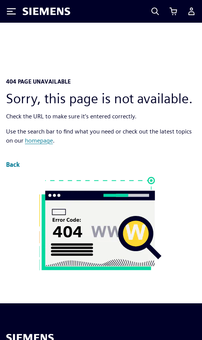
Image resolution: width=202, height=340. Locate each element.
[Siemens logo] (46, 11)
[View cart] (173, 11)
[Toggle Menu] (11, 11)
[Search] (155, 11)
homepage (39, 140)
